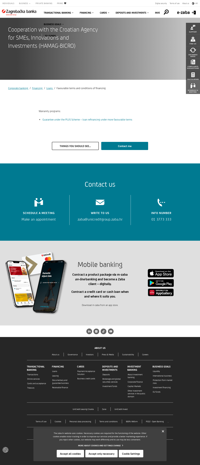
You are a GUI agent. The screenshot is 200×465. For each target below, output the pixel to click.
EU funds (50, 35)
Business (24, 3)
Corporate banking (18, 88)
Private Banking (44, 3)
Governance (73, 354)
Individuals (8, 3)
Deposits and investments (131, 12)
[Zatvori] (163, 431)
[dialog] (100, 444)
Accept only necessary (101, 453)
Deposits (106, 374)
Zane (104, 409)
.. (168, 421)
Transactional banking (57, 12)
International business (162, 375)
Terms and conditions (108, 421)
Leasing (55, 375)
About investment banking (135, 376)
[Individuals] (19, 12)
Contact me (125, 146)
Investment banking (134, 368)
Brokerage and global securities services (111, 380)
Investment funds (109, 386)
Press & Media (108, 354)
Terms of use (175, 3)
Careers (145, 354)
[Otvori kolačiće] (5, 450)
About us (185, 3)
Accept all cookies (70, 453)
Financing (85, 12)
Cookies (58, 421)
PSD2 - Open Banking (155, 421)
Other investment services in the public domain (136, 393)
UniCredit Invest (121, 409)
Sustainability (128, 354)
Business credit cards (86, 378)
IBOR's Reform (132, 421)
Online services (33, 378)
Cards (103, 12)
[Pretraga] (166, 12)
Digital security (161, 3)
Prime (62, 3)
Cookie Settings (131, 453)
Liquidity (156, 371)
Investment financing (162, 387)
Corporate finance (135, 381)
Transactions (32, 374)
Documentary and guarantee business (60, 381)
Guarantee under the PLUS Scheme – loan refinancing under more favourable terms (87, 119)
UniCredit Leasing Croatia (83, 409)
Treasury (30, 387)
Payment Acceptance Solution (86, 372)
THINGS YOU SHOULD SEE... (75, 146)
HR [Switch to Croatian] (195, 3)
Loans (49, 88)
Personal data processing (80, 421)
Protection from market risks (162, 381)
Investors (90, 354)
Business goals (52, 24)
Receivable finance (60, 387)
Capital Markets (134, 386)
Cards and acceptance (36, 383)
